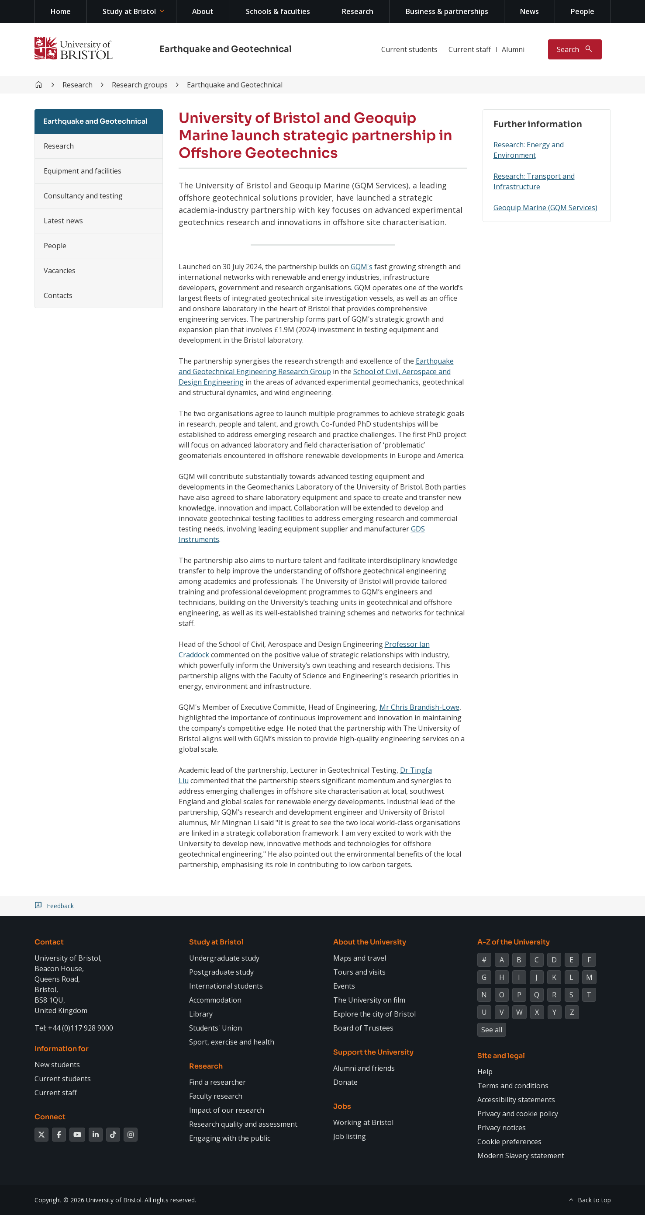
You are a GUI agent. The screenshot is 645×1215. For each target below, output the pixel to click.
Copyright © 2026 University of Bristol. (88, 1200)
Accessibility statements (516, 1099)
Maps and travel (359, 958)
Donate (345, 1082)
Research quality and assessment (243, 1124)
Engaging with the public (229, 1138)
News (529, 11)
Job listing (349, 1136)
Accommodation (215, 1000)
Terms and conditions (512, 1085)
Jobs (342, 1106)
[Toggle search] (575, 49)
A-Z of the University (513, 942)
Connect (50, 1116)
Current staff (469, 49)
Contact (49, 942)
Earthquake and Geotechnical (225, 49)
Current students (409, 49)
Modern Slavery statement (520, 1155)
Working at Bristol (363, 1122)
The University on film (369, 1000)
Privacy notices (501, 1127)
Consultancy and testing (83, 196)
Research (357, 11)
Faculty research (215, 1096)
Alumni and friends (364, 1068)
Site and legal (501, 1055)
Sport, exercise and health (231, 1042)
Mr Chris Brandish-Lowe (419, 707)
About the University (369, 942)
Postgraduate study (221, 972)
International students (226, 986)
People (582, 11)
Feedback (60, 906)
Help (485, 1071)
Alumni (513, 49)
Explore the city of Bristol (374, 1014)
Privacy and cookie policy (517, 1113)
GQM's (362, 266)
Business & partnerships (447, 11)
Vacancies (60, 270)
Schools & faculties (278, 11)
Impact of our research (226, 1110)
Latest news (63, 221)
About (203, 11)
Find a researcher (217, 1082)
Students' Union (215, 1028)
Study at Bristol (129, 11)
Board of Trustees (363, 1028)
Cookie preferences (509, 1141)
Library (201, 1014)
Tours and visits (359, 972)
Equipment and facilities (82, 171)
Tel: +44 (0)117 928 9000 (73, 1028)
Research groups (140, 85)
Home (61, 11)
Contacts (58, 295)
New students (57, 1064)
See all (491, 1029)
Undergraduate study (224, 958)
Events (344, 986)
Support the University (373, 1052)
